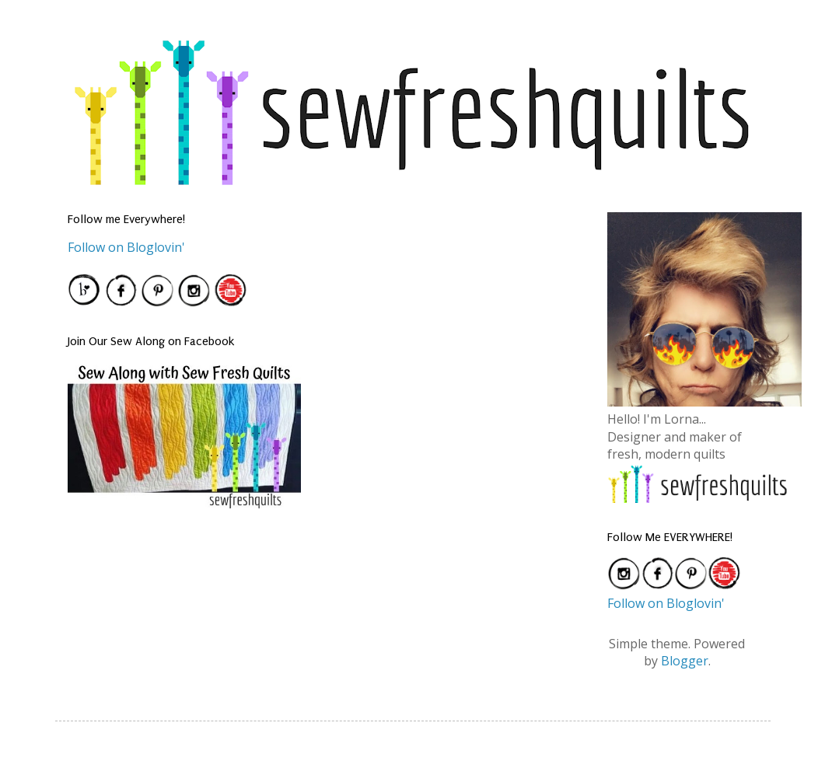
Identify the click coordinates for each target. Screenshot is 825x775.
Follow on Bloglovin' (126, 247)
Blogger (684, 660)
